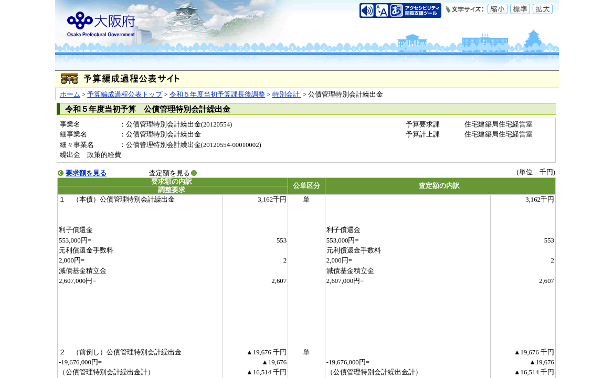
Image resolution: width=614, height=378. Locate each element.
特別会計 (286, 94)
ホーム (70, 94)
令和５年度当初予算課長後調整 (217, 94)
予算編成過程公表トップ (124, 94)
